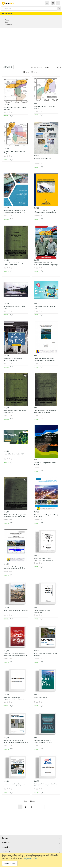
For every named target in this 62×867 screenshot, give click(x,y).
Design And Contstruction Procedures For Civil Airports (43, 559)
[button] (11, 116)
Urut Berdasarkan (36, 67)
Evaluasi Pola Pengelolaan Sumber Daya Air (45, 463)
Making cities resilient (41, 697)
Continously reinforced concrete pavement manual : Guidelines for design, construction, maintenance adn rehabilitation (15, 786)
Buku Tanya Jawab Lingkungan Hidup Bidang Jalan (46, 515)
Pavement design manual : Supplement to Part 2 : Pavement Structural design (14, 699)
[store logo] (9, 3)
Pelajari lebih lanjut (30, 859)
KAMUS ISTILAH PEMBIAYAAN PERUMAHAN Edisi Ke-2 (13, 359)
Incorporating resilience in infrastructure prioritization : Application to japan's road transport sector (46, 743)
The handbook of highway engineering (42, 611)
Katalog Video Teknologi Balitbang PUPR (45, 307)
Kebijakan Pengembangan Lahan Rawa (14, 307)
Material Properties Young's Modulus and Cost (15, 108)
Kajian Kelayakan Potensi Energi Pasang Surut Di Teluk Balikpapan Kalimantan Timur (44, 360)
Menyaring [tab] (7, 67)
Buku (6, 22)
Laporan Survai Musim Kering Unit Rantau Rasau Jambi (15, 264)
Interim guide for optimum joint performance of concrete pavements (16, 741)
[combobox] (26, 8)
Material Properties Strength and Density (44, 107)
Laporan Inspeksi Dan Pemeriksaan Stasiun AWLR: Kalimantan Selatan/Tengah (45, 412)
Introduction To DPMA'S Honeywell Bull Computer (15, 411)
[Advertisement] (31, 48)
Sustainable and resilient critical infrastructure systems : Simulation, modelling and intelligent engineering (16, 655)
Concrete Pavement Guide (42, 159)
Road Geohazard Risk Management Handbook (45, 654)
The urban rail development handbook (16, 610)
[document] (31, 860)
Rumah (7, 20)
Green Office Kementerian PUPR (14, 454)
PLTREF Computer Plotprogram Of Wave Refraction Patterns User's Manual (15, 516)
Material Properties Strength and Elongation (14, 152)
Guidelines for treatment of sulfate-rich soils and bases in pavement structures (46, 785)
